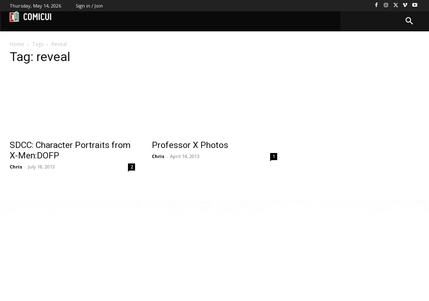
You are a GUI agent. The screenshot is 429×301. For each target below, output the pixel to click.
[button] (409, 21)
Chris (16, 166)
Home (17, 44)
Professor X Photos (190, 145)
